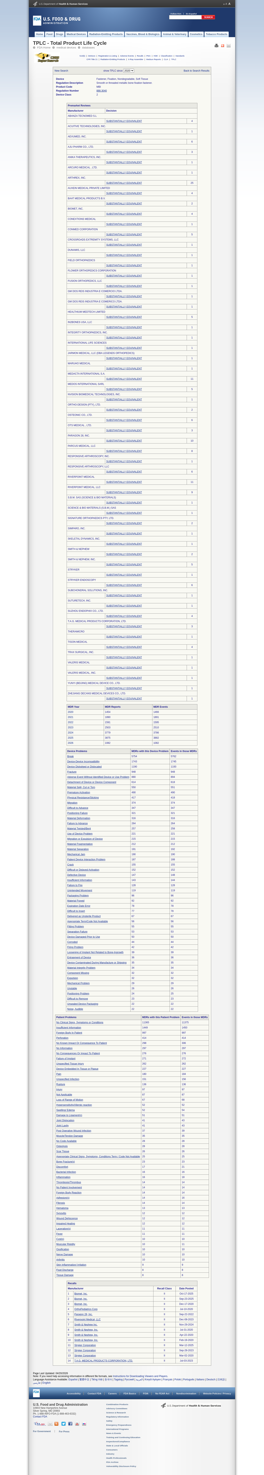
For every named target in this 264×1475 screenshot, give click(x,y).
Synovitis (61, 1213)
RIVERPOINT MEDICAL (81, 476)
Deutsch (210, 1379)
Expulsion (72, 978)
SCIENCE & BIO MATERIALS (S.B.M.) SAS (92, 507)
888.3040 (102, 90)
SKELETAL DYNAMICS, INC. (84, 538)
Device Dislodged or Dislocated (84, 766)
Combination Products (117, 1404)
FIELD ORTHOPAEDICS (81, 260)
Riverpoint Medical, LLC (87, 1319)
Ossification (62, 1249)
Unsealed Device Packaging (82, 1003)
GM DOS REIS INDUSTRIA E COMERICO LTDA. (95, 301)
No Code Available (66, 1141)
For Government (42, 1431)
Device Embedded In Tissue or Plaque (77, 1068)
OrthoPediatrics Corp (86, 1309)
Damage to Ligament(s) (69, 1115)
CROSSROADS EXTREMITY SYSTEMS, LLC (93, 239)
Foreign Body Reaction (68, 1192)
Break (70, 756)
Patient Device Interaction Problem (86, 859)
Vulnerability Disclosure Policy (121, 1466)
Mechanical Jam (76, 854)
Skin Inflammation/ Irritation (71, 1264)
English (46, 1382)
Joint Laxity (62, 1125)
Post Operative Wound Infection (73, 1130)
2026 (70, 743)
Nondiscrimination (186, 1393)
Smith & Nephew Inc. (86, 1324)
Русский (129, 1379)
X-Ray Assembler (135, 59)
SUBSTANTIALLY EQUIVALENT (124, 121)
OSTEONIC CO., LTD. (80, 415)
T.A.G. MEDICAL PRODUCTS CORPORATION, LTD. (97, 621)
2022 (70, 722)
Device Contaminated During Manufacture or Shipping (97, 962)
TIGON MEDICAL (77, 641)
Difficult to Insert (76, 911)
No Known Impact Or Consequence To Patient (81, 1043)
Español (72, 1379)
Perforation (62, 1037)
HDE (156, 56)
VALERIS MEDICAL (79, 662)
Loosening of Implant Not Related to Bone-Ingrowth (95, 952)
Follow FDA (176, 14)
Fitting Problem (75, 926)
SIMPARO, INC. (76, 528)
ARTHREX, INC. (77, 177)
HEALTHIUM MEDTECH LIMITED (86, 311)
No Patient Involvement (69, 1187)
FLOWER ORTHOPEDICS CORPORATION (92, 270)
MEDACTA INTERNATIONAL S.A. (86, 373)
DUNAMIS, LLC (76, 250)
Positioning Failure (77, 813)
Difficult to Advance (77, 807)
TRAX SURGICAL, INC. (81, 652)
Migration (72, 802)
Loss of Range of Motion (69, 1099)
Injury (59, 1089)
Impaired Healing (65, 1223)
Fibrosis (60, 1202)
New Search (61, 70)
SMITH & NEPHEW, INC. (82, 559)
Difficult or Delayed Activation (83, 869)
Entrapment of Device (79, 957)
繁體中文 (84, 1379)
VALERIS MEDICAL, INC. (82, 672)
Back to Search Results (197, 70)
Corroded (72, 942)
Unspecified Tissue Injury (70, 1063)
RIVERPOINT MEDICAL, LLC (84, 487)
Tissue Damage (65, 1275)
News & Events (113, 1433)
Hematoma (62, 1208)
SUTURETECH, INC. (79, 600)
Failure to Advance (77, 823)
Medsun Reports (153, 59)
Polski (177, 1379)
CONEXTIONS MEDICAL (82, 219)
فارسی (36, 1382)
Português (188, 1379)
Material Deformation (78, 818)
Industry (110, 1454)
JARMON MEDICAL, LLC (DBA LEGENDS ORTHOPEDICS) (101, 353)
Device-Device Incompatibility (83, 761)
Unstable (72, 988)
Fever (59, 1233)
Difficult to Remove (77, 998)
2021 (70, 717)
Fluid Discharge (64, 1270)
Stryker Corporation (85, 1345)
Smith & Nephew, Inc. (86, 1329)
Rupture (60, 1084)
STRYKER (73, 569)
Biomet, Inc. (80, 1293)
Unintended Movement (79, 890)
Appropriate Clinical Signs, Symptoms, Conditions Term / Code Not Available (98, 1156)
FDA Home (44, 47)
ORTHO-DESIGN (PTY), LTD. (84, 404)
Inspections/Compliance (118, 1441)
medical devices (66, 47)
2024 (70, 732)
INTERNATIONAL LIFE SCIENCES (87, 342)
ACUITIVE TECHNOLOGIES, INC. (87, 126)
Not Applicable (64, 1094)
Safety (109, 1421)
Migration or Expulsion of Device (85, 838)
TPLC (173, 59)
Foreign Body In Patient (69, 1032)
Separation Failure (77, 931)
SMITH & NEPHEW (79, 549)
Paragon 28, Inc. (83, 1314)
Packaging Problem (78, 895)
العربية (139, 1379)
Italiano (200, 1379)
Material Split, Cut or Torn (81, 787)
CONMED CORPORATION (83, 229)
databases (88, 47)
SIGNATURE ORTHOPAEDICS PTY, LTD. (91, 518)
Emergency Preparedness (118, 1425)
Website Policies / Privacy (217, 1393)
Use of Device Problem (80, 833)
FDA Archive (112, 1462)
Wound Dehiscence (67, 1218)
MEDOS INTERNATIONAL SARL (86, 384)
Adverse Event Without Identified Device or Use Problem (98, 777)
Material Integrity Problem (81, 967)
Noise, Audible (75, 1009)
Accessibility (74, 1393)
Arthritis (60, 1259)
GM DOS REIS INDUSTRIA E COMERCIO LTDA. (95, 291)
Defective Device (76, 875)
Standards (180, 56)
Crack (70, 864)
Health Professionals (116, 1458)
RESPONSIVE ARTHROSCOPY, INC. (89, 456)
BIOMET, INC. (75, 208)
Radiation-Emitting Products (112, 59)
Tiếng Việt (97, 1379)
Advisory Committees (116, 1408)
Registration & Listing (107, 56)
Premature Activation (78, 792)
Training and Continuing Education (123, 1437)
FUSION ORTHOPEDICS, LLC (85, 280)
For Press (64, 1431)
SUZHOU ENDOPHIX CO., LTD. (86, 611)
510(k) (82, 56)
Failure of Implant (65, 1058)
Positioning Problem (78, 993)
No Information (64, 1048)
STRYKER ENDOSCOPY (82, 580)
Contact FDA (94, 1393)
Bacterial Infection (66, 1172)
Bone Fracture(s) (65, 1161)
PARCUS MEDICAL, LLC (81, 446)
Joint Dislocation (65, 1120)
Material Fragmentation (80, 844)
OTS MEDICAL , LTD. (80, 425)
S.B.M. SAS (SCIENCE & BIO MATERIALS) (92, 497)
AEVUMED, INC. (77, 136)
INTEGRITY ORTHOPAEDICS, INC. (88, 332)
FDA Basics (130, 1393)
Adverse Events (127, 56)
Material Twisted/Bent (79, 828)
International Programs (117, 1429)
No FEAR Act (162, 1393)
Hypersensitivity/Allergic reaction (74, 1105)
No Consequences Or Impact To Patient (78, 1053)
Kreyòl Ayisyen (153, 1379)
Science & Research (116, 1412)
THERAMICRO (76, 631)
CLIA (166, 59)
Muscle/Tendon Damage (69, 1135)
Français (167, 1379)
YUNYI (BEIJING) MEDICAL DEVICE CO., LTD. (94, 683)
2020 (70, 712)
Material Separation (78, 849)
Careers (112, 1393)
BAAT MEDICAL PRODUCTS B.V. (86, 198)
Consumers (112, 1450)
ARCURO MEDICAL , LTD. (82, 167)
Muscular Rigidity (65, 1244)
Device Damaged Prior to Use (83, 936)
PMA (148, 56)
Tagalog (118, 1379)
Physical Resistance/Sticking (83, 797)
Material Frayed (75, 900)
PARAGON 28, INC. (79, 435)
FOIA (145, 1393)
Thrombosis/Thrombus (68, 1182)
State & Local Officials (117, 1445)
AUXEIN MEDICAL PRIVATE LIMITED (89, 188)
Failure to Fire (74, 885)
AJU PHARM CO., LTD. (81, 146)
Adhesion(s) (63, 1197)
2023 (70, 727)
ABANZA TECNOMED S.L (82, 115)
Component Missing (78, 973)
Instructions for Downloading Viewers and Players (140, 1376)
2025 (70, 737)
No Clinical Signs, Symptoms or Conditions (79, 1022)
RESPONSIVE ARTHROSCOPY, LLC (88, 466)
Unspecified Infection (67, 1079)
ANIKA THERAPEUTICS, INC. (84, 157)
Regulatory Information (117, 1417)
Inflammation (63, 1177)
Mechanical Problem (78, 983)
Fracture (72, 771)
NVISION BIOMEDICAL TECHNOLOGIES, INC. (94, 394)
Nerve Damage (64, 1254)
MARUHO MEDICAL (79, 363)
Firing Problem (75, 947)
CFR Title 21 (91, 59)
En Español (191, 14)
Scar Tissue (62, 1151)
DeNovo (91, 56)
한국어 (108, 1379)
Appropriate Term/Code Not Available (87, 921)
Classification (166, 56)
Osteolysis (62, 1146)
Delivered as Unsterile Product (84, 916)
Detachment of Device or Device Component (91, 782)
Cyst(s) (60, 1239)
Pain (58, 1074)
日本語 (221, 1379)
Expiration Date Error (78, 905)
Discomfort (62, 1166)
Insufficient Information (79, 880)
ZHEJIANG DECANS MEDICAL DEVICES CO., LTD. (97, 693)
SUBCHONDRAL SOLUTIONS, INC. (88, 590)
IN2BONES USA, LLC (80, 322)
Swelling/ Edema (65, 1110)
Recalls (140, 56)
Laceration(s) (63, 1228)
